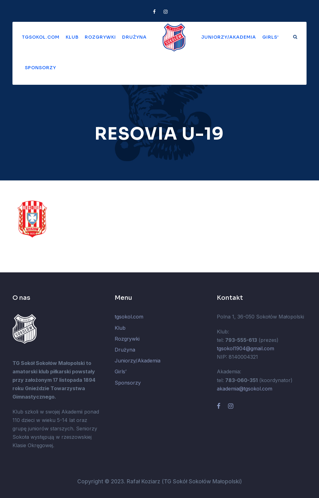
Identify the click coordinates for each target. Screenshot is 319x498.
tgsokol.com (41, 37)
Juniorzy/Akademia (228, 37)
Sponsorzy (40, 67)
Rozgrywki (100, 37)
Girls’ (270, 37)
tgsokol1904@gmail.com (245, 348)
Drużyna (134, 37)
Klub (72, 37)
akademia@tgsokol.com (244, 388)
